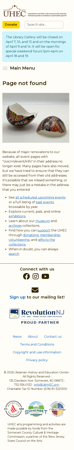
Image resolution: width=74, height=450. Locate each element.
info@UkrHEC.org (46, 384)
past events (45, 202)
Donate (11, 24)
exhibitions (17, 216)
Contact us (52, 336)
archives (15, 226)
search (14, 254)
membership (50, 235)
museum (43, 221)
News (17, 336)
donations (31, 235)
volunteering (19, 240)
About (33, 336)
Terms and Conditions (37, 344)
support (43, 230)
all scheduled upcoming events (40, 197)
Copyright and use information (37, 352)
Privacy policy (37, 360)
